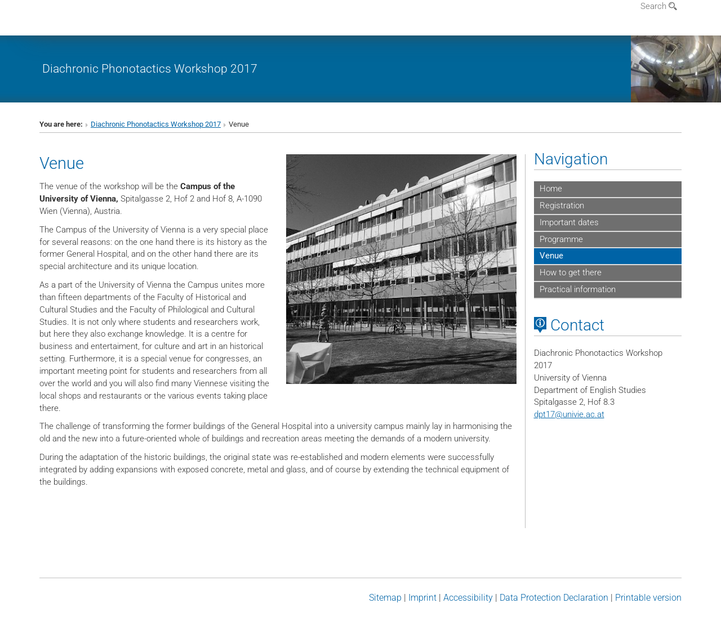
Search (658, 6)
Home (551, 189)
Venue (551, 256)
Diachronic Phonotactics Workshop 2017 (149, 68)
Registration (562, 205)
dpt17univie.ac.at (569, 414)
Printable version (648, 597)
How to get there (571, 272)
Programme (561, 239)
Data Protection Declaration (554, 597)
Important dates (569, 222)
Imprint (422, 597)
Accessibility (468, 597)
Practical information (578, 289)
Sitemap (385, 597)
